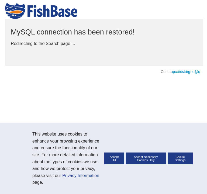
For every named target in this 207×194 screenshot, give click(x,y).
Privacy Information (80, 175)
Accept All (114, 158)
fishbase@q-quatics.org (186, 72)
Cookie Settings (180, 158)
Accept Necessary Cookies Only (146, 158)
